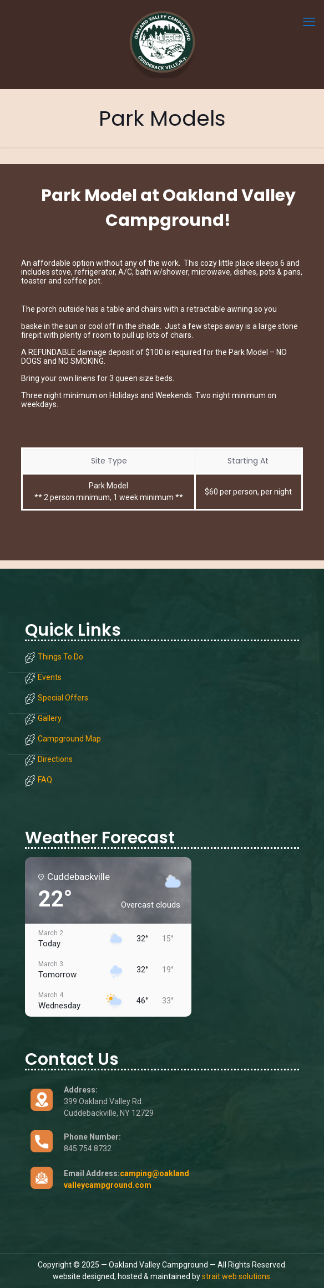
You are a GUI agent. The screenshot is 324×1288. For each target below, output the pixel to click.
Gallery (50, 718)
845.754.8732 (88, 1148)
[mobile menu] (309, 22)
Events (50, 677)
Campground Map (69, 738)
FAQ (45, 779)
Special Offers (63, 697)
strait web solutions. (237, 1276)
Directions (55, 759)
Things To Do (60, 656)
